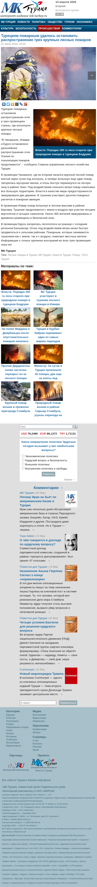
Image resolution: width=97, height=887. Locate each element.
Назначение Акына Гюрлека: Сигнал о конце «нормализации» (41, 575)
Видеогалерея (13, 745)
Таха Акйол (27, 536)
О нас (36, 740)
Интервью (11, 736)
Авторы (36, 732)
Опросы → (69, 479)
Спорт (9, 730)
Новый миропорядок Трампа (42, 673)
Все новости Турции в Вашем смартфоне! (26, 780)
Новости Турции (61, 255)
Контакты (37, 743)
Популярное (12, 721)
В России (11, 718)
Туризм (69, 22)
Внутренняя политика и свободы (46, 468)
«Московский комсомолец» (18, 791)
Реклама (37, 746)
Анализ (10, 733)
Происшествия (49, 28)
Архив (36, 750)
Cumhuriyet (27, 669)
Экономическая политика (41, 456)
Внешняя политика (37, 464)
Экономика (84, 22)
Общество (55, 22)
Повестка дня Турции (34, 566)
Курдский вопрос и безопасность (46, 460)
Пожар (76, 255)
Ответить (48, 474)
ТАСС (84, 255)
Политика (39, 22)
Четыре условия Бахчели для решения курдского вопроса (39, 626)
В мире (10, 724)
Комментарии (71, 28)
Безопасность (26, 28)
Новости (23, 22)
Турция (5, 259)
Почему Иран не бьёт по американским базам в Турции (38, 501)
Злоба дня (11, 739)
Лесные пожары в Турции (22, 255)
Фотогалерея (13, 742)
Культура (7, 28)
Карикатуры (39, 721)
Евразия (10, 715)
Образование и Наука (17, 727)
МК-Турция (8, 22)
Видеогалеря (39, 718)
